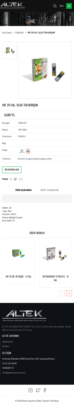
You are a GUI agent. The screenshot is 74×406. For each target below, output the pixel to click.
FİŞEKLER (19, 32)
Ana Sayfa (7, 32)
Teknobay (54, 400)
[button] (69, 293)
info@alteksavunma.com (13, 372)
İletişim (5, 346)
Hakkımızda (7, 341)
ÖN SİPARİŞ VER (12, 169)
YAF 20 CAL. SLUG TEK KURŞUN (41, 32)
